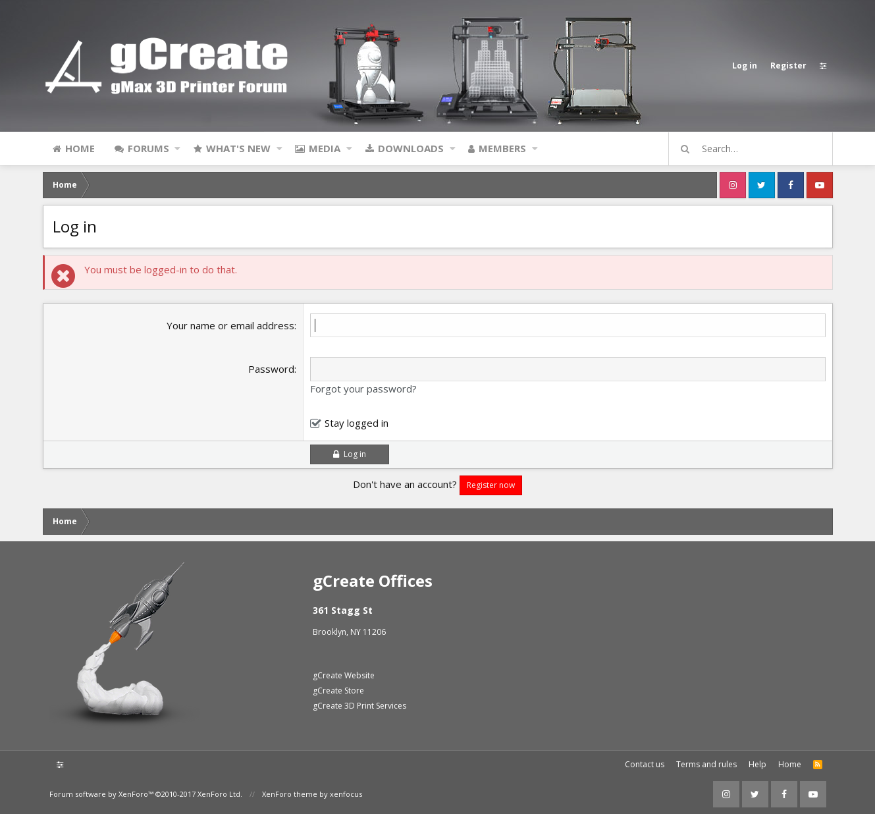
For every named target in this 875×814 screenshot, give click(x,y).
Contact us (644, 764)
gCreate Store (338, 690)
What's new (238, 148)
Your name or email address (230, 325)
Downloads (411, 148)
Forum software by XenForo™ (145, 794)
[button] (177, 148)
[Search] (756, 148)
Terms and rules (706, 764)
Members (502, 148)
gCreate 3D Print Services (359, 705)
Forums (148, 148)
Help (757, 764)
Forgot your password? (363, 388)
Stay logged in (356, 422)
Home (80, 148)
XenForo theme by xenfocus (312, 794)
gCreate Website (344, 675)
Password (271, 368)
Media (324, 148)
